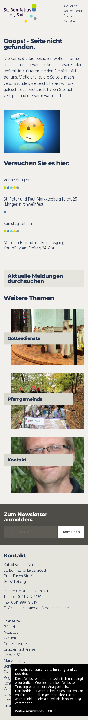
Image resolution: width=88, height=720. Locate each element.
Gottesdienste (74, 10)
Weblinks (11, 689)
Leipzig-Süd (13, 655)
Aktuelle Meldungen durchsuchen (44, 278)
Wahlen (10, 638)
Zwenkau (11, 672)
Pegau (9, 677)
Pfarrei (68, 15)
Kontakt (69, 20)
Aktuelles (70, 6)
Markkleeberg (15, 660)
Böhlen (9, 666)
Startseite (12, 621)
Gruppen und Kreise (19, 649)
